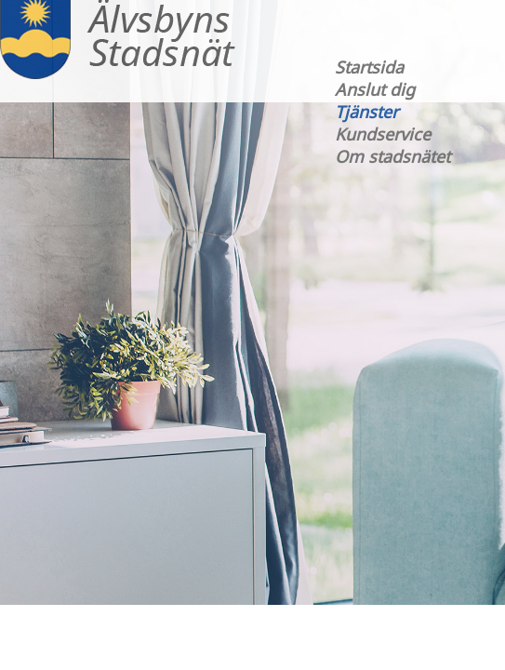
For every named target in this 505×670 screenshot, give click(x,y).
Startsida (369, 67)
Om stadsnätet (392, 156)
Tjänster (366, 111)
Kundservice (383, 134)
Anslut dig (375, 89)
